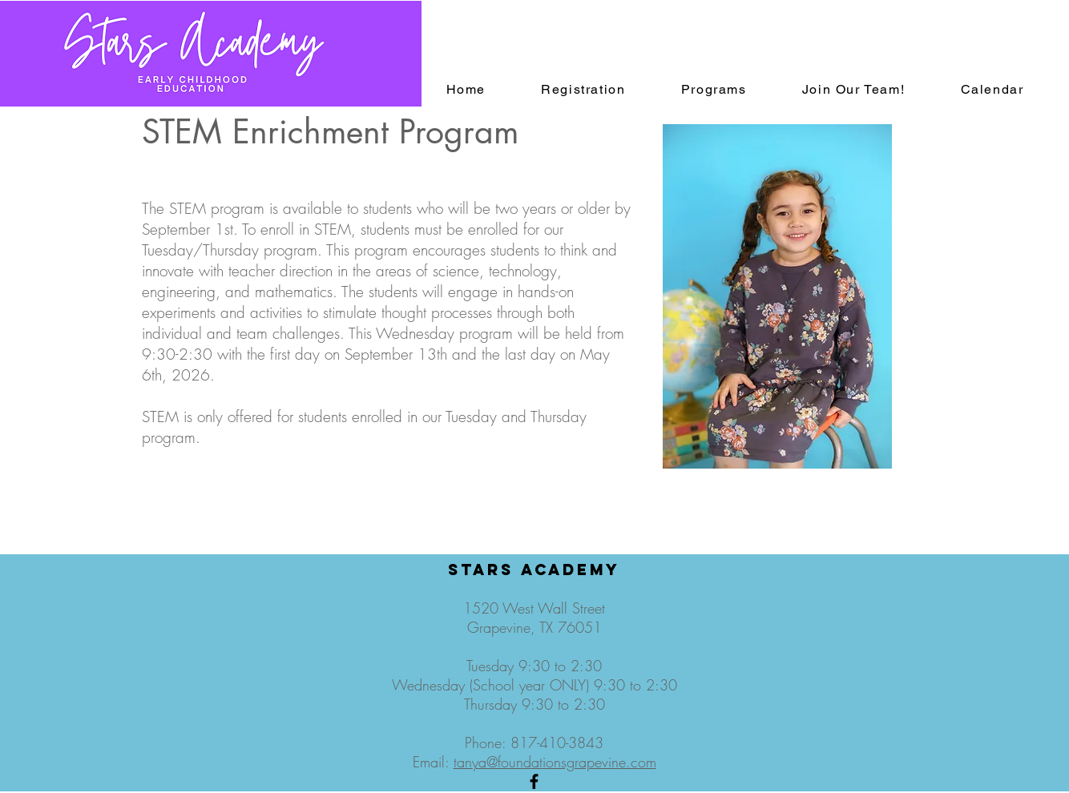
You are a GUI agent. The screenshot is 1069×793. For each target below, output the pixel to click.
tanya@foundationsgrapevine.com (555, 761)
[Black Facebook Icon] (534, 781)
